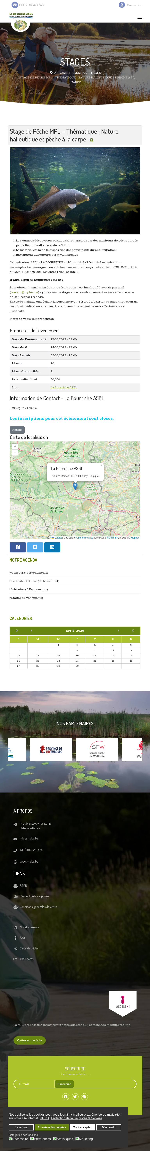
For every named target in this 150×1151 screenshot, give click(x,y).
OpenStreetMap (84, 537)
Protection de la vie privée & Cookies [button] (76, 1118)
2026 (80, 631)
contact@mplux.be (24, 292)
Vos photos (27, 959)
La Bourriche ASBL (64, 387)
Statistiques (65, 1139)
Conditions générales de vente (38, 907)
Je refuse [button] (21, 1127)
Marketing (86, 1139)
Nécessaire (20, 1139)
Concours (29, 573)
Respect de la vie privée (34, 896)
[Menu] (140, 17)
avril (71, 631)
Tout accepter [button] (82, 1127)
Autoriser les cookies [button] (52, 1127)
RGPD (23, 886)
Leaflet (57, 537)
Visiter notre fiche (29, 1040)
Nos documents (29, 927)
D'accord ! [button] (109, 1127)
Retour (17, 430)
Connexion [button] (134, 5)
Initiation (29, 589)
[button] (75, 487)
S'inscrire (64, 1084)
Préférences (42, 1139)
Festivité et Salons (35, 581)
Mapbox (135, 537)
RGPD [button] (44, 1118)
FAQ (22, 938)
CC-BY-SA (112, 537)
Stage (27, 598)
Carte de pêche (29, 948)
